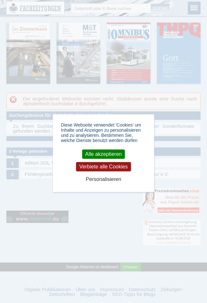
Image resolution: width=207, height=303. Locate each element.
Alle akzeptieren (103, 154)
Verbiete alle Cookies (103, 166)
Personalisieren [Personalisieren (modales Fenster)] (103, 179)
